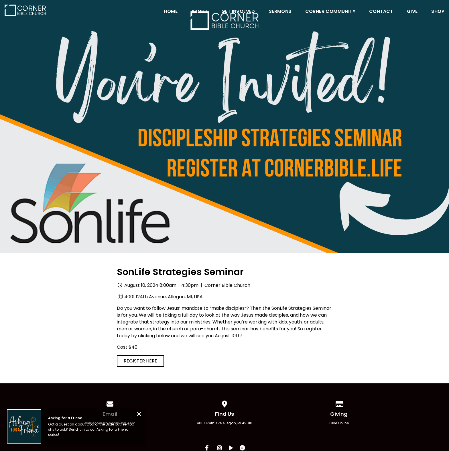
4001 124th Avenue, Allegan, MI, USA (163, 296)
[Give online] (339, 403)
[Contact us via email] (110, 403)
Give (412, 12)
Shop (437, 12)
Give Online (339, 423)
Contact (381, 12)
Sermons (280, 12)
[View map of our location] (224, 403)
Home (171, 12)
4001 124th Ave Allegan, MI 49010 (224, 423)
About (199, 12)
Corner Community (330, 12)
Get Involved (238, 12)
